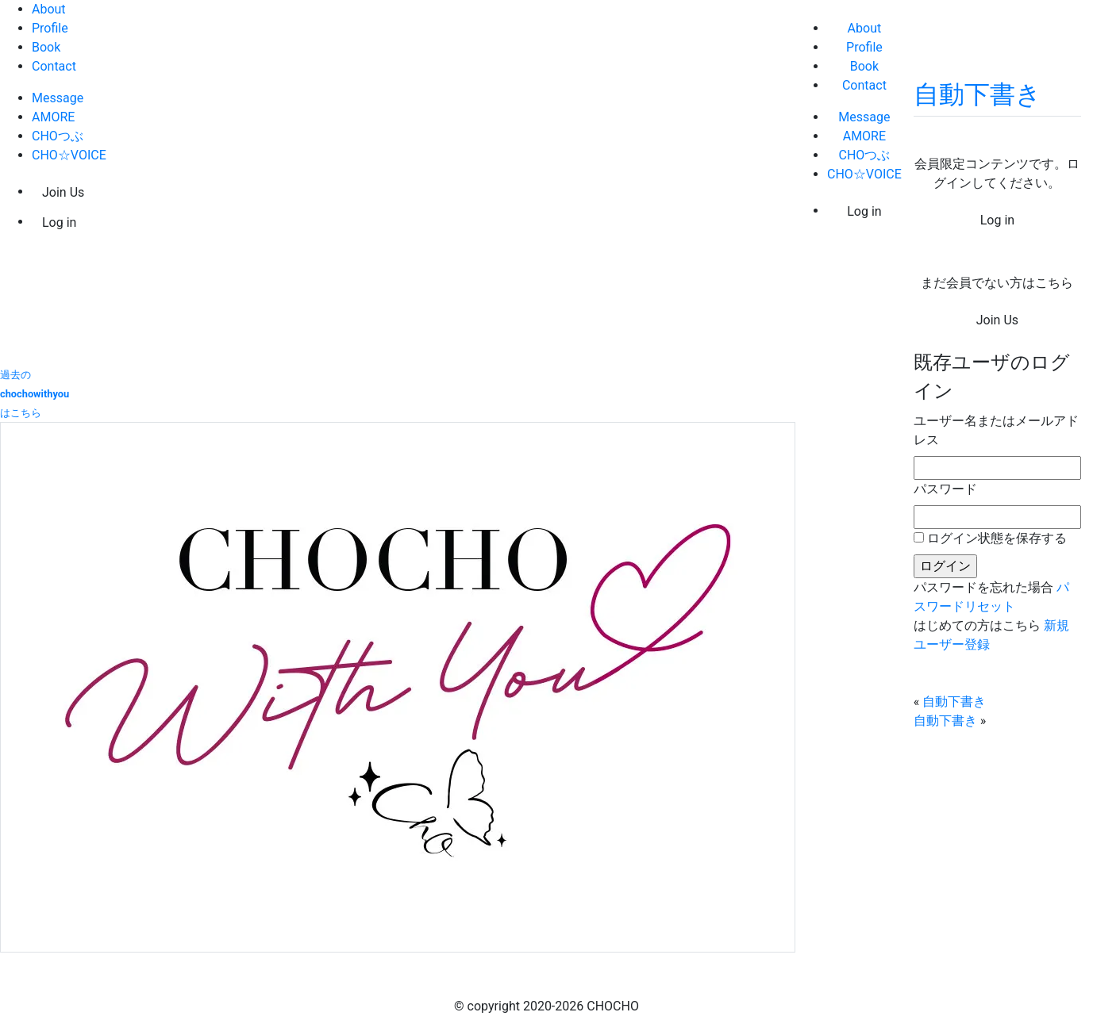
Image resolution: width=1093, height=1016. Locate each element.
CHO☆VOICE (69, 155)
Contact (54, 66)
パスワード (945, 488)
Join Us (63, 192)
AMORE (53, 117)
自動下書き (977, 94)
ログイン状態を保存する (997, 538)
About (49, 9)
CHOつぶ (57, 136)
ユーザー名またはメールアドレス (996, 430)
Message (57, 97)
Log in (59, 222)
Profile (50, 28)
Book (46, 47)
